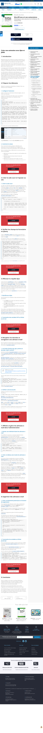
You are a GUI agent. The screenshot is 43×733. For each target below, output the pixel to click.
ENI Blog (7, 698)
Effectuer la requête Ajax (36, 86)
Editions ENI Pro (28, 712)
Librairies (33, 670)
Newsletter (33, 671)
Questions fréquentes (23, 670)
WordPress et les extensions (34, 52)
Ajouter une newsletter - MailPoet (35, 67)
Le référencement (34, 107)
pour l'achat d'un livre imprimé (7, 653)
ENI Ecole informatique (30, 698)
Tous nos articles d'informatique (10, 670)
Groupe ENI (8, 705)
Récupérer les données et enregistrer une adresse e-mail (37, 89)
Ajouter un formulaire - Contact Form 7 (35, 62)
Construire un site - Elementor (34, 59)
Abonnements (34, 673)
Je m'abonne (13, 177)
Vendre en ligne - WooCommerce (34, 110)
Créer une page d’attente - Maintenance (36, 57)
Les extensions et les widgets (35, 55)
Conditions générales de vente (9, 674)
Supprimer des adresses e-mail (36, 95)
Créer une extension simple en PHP (35, 69)
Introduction (34, 78)
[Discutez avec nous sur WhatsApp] (21, 4)
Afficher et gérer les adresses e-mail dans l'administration (36, 92)
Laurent (18, 23)
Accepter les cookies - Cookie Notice (35, 64)
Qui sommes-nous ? (7, 671)
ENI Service (8, 712)
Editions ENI (7, 4)
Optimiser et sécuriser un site (35, 103)
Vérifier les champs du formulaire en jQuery (36, 85)
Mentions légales (7, 673)
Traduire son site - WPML (36, 100)
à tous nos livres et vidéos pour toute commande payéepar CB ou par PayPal (17, 653)
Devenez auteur (34, 676)
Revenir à (19, 29)
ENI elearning (8, 719)
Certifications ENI (29, 719)
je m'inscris (37, 659)
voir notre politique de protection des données (10, 659)
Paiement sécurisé (22, 671)
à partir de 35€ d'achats (27, 653)
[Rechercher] (35, 4)
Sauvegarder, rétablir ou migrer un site (36, 105)
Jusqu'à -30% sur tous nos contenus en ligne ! (21, 0)
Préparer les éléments (36, 80)
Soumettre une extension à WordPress (21, 620)
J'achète (13, 174)
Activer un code (22, 674)
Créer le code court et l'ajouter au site (36, 82)
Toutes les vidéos (34, 674)
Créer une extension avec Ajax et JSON (35, 77)
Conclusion (34, 96)
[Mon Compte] (41, 4)
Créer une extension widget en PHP (35, 72)
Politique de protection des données (9, 677)
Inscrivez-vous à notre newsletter (9, 659)
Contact (20, 676)
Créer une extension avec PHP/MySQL (8, 620)
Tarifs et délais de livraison (24, 673)
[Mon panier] (38, 4)
